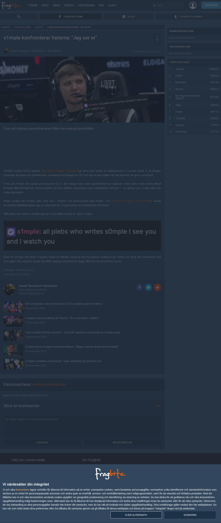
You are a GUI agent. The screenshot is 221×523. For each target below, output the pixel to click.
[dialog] (110, 493)
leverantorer (22, 489)
